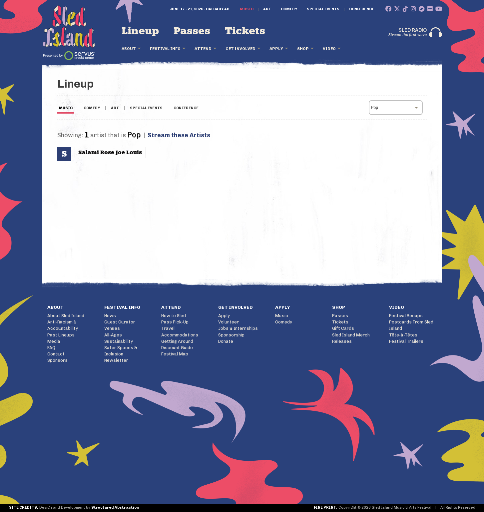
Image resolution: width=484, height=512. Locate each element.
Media (53, 341)
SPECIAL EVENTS (146, 108)
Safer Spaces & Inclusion (120, 350)
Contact (56, 353)
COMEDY (92, 108)
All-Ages (113, 334)
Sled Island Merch (351, 334)
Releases (342, 341)
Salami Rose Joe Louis (110, 152)
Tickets (245, 31)
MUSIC (66, 108)
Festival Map (174, 353)
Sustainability (118, 341)
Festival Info (165, 48)
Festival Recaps (406, 315)
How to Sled (173, 315)
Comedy (289, 9)
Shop (303, 48)
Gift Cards (343, 328)
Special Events (323, 9)
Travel (168, 328)
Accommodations (179, 334)
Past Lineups (61, 334)
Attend (203, 48)
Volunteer (228, 321)
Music (246, 9)
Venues (112, 328)
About (129, 48)
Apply (276, 48)
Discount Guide (177, 347)
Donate (225, 341)
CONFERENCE (186, 108)
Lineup (140, 31)
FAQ (51, 347)
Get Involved (240, 48)
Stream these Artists (179, 135)
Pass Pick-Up (175, 321)
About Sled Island (65, 315)
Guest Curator (119, 321)
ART (115, 108)
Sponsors (57, 360)
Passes (192, 31)
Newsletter (116, 360)
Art (267, 9)
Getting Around (177, 341)
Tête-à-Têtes (403, 334)
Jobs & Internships (238, 328)
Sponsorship (231, 334)
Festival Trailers (406, 341)
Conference (361, 9)
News (110, 315)
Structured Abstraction (115, 507)
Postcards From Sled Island (411, 325)
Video (329, 48)
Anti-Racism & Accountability (62, 325)
